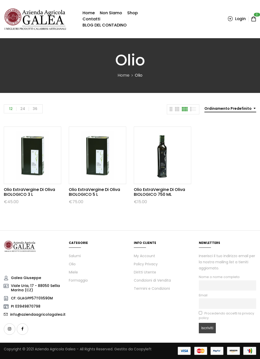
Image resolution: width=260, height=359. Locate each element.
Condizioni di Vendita (152, 280)
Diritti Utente (145, 272)
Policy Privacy (146, 264)
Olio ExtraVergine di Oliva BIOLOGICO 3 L (29, 192)
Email (203, 295)
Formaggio (78, 280)
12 (11, 108)
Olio (72, 264)
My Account (144, 255)
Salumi (75, 255)
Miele (73, 272)
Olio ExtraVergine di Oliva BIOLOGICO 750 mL (159, 192)
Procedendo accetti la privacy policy (226, 315)
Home (123, 75)
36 (35, 108)
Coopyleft (143, 349)
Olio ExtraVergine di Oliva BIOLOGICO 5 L (94, 192)
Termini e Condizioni (152, 288)
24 (22, 108)
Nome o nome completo (219, 277)
